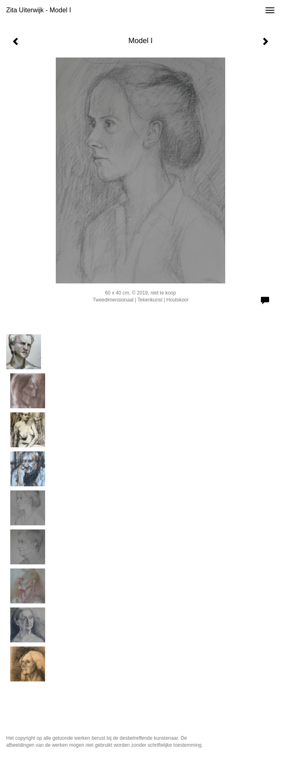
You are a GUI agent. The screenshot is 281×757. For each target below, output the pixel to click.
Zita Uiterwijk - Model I (38, 10)
